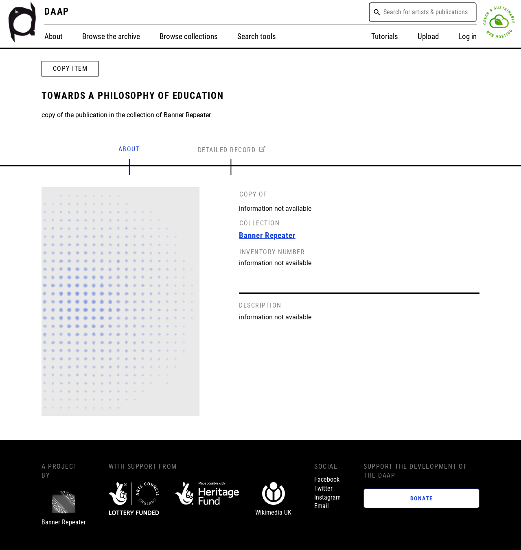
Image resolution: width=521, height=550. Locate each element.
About (53, 36)
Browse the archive (111, 36)
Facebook (326, 479)
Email (321, 506)
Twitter (323, 488)
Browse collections (189, 36)
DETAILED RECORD (227, 150)
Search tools (256, 36)
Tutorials (384, 36)
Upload (428, 36)
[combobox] (423, 12)
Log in (467, 36)
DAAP (57, 11)
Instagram (327, 497)
